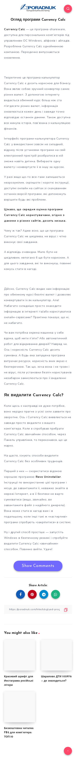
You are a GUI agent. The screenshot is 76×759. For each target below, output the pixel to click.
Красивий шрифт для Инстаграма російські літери (18, 680)
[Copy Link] (38, 609)
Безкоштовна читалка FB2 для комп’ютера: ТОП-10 (18, 732)
